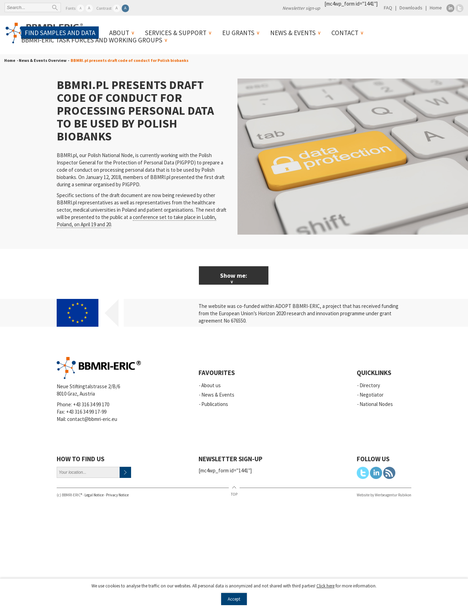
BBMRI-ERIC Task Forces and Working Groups (91, 40)
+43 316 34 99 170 (91, 404)
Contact (344, 33)
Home (436, 8)
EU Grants (238, 33)
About (119, 33)
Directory (370, 385)
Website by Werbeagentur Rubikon (384, 495)
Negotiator (372, 394)
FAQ (388, 8)
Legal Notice (94, 495)
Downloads (411, 8)
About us (211, 385)
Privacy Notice (117, 495)
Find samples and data (60, 33)
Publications (214, 404)
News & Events (293, 33)
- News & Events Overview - (42, 60)
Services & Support (176, 33)
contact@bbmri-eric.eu (92, 419)
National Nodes (376, 404)
